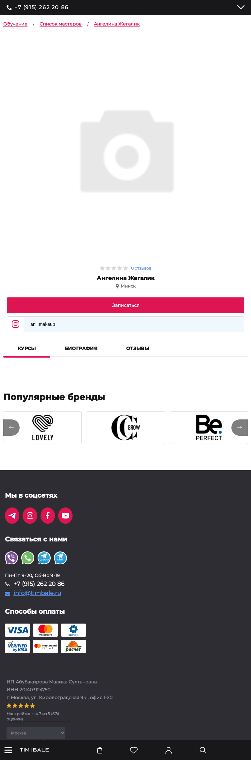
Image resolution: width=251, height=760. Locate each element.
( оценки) (33, 716)
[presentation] (11, 427)
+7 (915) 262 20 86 (41, 7)
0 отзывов (141, 268)
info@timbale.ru (37, 593)
